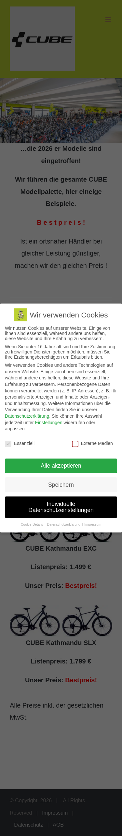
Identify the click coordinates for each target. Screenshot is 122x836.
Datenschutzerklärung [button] (64, 524)
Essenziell (19, 442)
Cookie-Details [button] (32, 524)
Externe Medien (92, 442)
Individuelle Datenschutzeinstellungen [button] (60, 506)
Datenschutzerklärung (27, 415)
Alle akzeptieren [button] (61, 465)
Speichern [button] (61, 484)
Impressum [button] (92, 524)
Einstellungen (48, 421)
